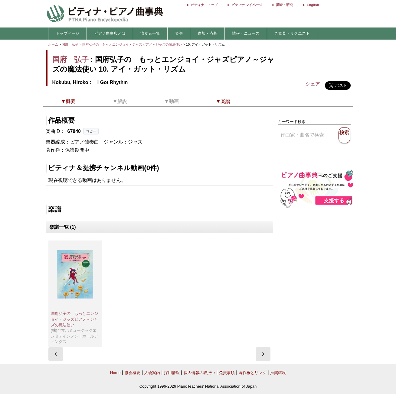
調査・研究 (284, 5)
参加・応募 (207, 33)
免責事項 (227, 372)
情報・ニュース (246, 33)
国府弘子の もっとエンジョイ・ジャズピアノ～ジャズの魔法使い (132, 44)
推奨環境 (278, 372)
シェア (313, 83)
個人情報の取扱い (199, 372)
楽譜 (179, 33)
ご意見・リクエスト (292, 33)
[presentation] (55, 354)
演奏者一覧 (150, 33)
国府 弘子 (70, 44)
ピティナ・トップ (204, 5)
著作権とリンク (252, 372)
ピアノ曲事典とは (110, 33)
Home (115, 372)
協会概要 (132, 372)
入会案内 (152, 372)
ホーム (53, 44)
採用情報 (172, 372)
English (313, 5)
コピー (91, 131)
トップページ (67, 33)
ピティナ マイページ (246, 5)
